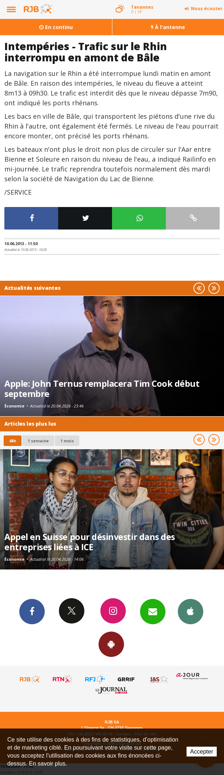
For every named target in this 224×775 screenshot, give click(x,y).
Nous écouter (207, 8)
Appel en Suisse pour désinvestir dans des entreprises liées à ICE (89, 542)
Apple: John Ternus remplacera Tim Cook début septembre (101, 388)
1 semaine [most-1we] (38, 440)
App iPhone (190, 611)
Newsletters (152, 611)
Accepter (201, 751)
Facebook (32, 611)
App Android (111, 644)
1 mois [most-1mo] (67, 440)
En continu (56, 27)
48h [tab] (12, 440)
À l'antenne (168, 27)
